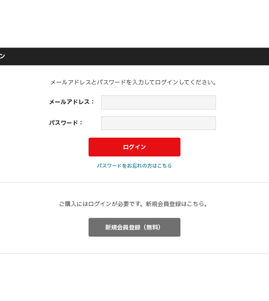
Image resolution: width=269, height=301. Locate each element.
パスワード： (66, 123)
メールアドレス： (72, 102)
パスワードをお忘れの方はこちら (134, 166)
